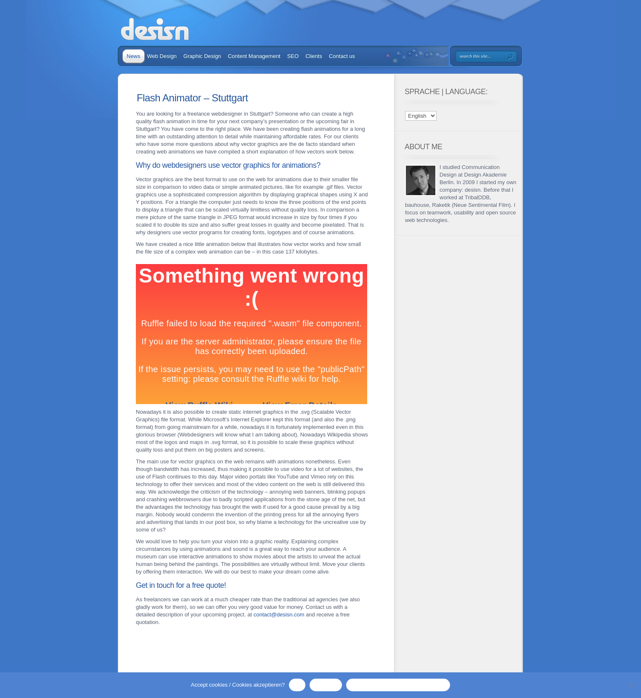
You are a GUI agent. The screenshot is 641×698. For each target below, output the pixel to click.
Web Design (162, 56)
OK (297, 685)
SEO (293, 56)
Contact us (342, 56)
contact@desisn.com (279, 614)
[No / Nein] (630, 685)
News (133, 56)
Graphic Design (202, 56)
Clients (313, 56)
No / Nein (325, 685)
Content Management (254, 56)
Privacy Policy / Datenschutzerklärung (398, 685)
